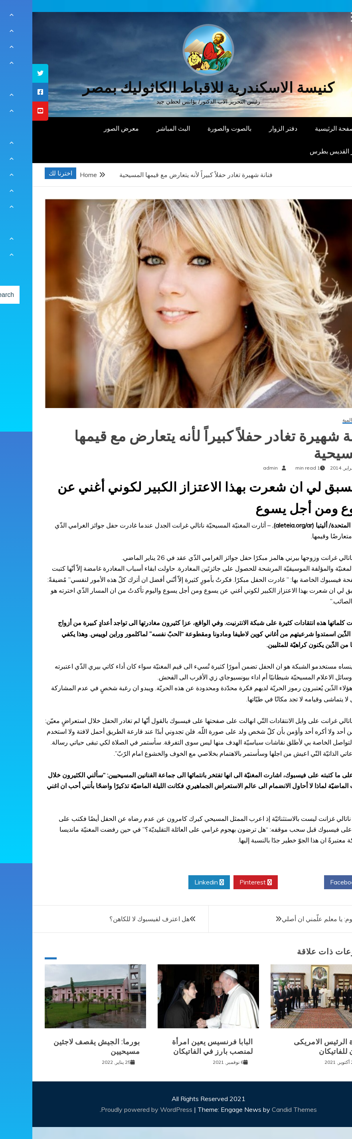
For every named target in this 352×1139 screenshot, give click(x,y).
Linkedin (177, 882)
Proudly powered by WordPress (115, 1109)
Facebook (315, 882)
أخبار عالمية (322, 420)
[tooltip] (8, 73)
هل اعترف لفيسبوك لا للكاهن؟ (117, 919)
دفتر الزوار (251, 128)
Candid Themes (262, 1109)
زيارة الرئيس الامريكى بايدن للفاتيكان (297, 1046)
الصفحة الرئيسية (304, 128)
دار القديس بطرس (301, 151)
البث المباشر (141, 128)
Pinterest (223, 882)
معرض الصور (89, 128)
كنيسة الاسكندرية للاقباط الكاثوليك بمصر (176, 87)
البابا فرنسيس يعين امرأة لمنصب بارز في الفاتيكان (180, 1046)
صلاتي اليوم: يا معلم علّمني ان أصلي (296, 919)
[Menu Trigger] (323, 17)
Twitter (268, 882)
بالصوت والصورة (197, 128)
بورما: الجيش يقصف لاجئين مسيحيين (64, 1046)
